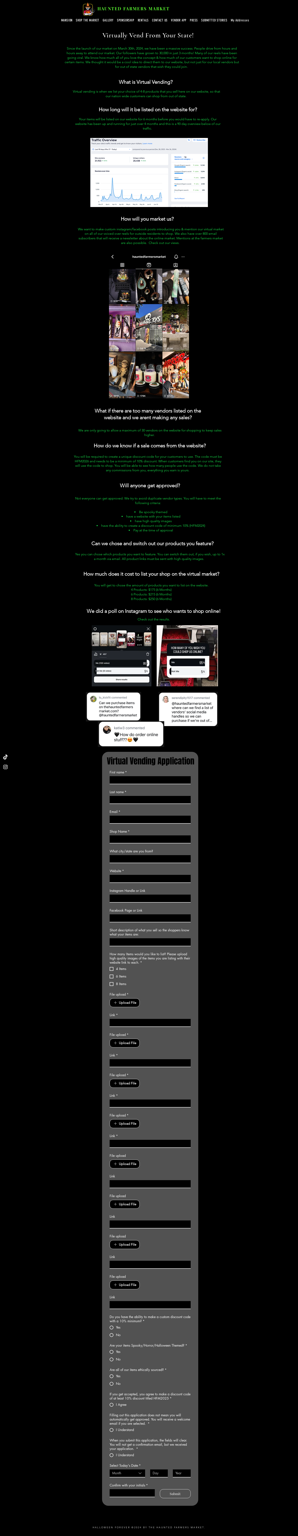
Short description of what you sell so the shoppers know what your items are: (149, 932)
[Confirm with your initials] (131, 1493)
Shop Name (120, 832)
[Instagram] (5, 767)
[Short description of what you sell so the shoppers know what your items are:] (149, 942)
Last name (118, 792)
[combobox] (127, 1473)
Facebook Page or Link (126, 910)
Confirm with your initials (129, 1485)
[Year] (180, 1473)
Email (115, 812)
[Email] (149, 819)
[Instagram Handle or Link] (149, 898)
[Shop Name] (149, 839)
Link (114, 1015)
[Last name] (149, 799)
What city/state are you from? (131, 851)
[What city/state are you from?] (149, 859)
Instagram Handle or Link (127, 891)
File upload (119, 994)
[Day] (157, 1473)
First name (118, 772)
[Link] (149, 1022)
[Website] (149, 878)
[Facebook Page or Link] (149, 918)
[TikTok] (5, 757)
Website (117, 871)
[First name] (149, 780)
